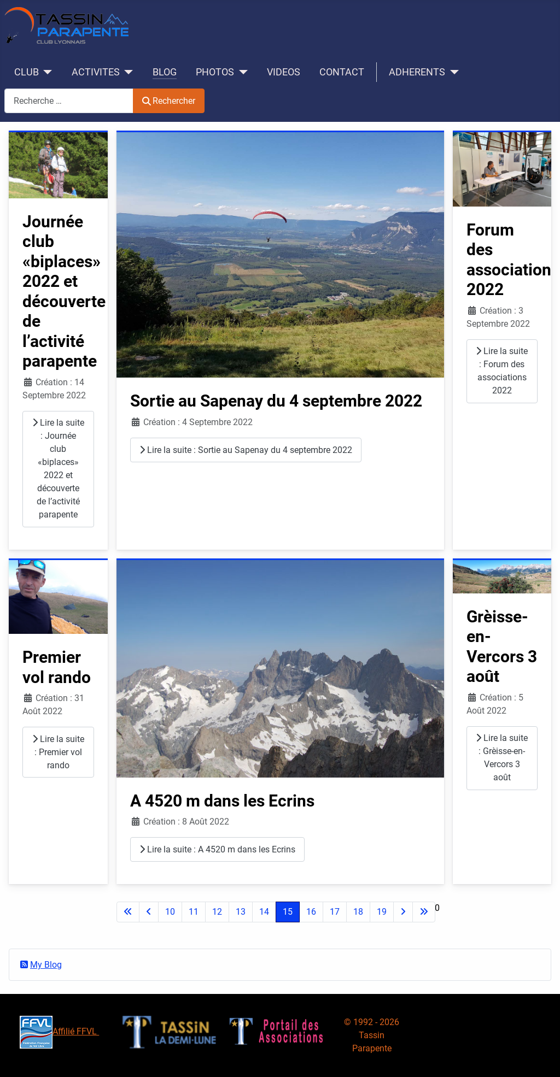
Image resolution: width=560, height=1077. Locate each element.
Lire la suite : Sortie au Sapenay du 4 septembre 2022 (245, 450)
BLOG (165, 72)
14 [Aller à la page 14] (264, 912)
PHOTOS (215, 72)
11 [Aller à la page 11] (194, 912)
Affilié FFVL (59, 1031)
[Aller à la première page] (127, 912)
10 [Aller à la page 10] (170, 912)
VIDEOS (283, 72)
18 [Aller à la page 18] (358, 912)
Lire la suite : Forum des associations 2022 (502, 371)
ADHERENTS (417, 72)
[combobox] (68, 101)
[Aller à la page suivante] (403, 912)
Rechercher (168, 101)
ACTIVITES (96, 72)
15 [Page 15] (288, 912)
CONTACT (341, 72)
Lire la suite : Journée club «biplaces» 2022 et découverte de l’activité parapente (58, 468)
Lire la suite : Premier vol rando (58, 752)
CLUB (26, 72)
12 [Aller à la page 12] (217, 912)
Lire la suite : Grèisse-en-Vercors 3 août (502, 757)
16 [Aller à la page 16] (311, 912)
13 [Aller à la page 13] (241, 912)
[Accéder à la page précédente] (149, 912)
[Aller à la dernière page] (423, 912)
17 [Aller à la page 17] (335, 912)
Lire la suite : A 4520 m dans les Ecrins (217, 849)
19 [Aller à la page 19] (382, 912)
